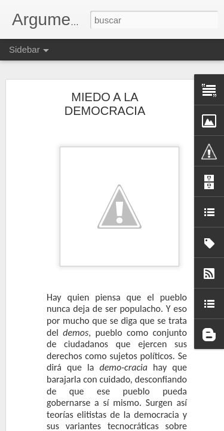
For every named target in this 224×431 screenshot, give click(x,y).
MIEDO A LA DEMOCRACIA (105, 103)
